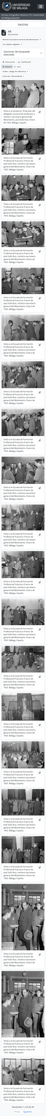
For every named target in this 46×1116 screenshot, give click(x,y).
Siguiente (27, 1111)
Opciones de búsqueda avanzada (17, 53)
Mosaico (7, 67)
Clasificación (24, 62)
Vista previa (9, 62)
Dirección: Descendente (13, 76)
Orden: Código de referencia (14, 71)
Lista (17, 67)
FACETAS (23, 24)
